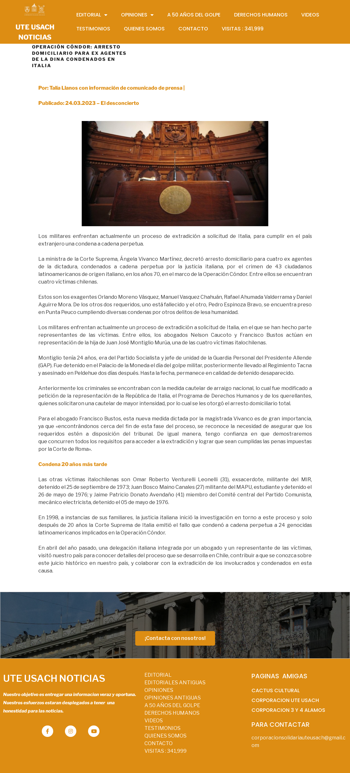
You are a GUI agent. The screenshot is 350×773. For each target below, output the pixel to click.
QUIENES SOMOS (165, 736)
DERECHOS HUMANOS (172, 713)
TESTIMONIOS (162, 728)
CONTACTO (158, 743)
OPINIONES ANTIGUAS (172, 698)
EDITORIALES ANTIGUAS (175, 683)
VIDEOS (153, 721)
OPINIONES (158, 690)
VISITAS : (165, 751)
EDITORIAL (158, 675)
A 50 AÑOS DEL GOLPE (172, 705)
